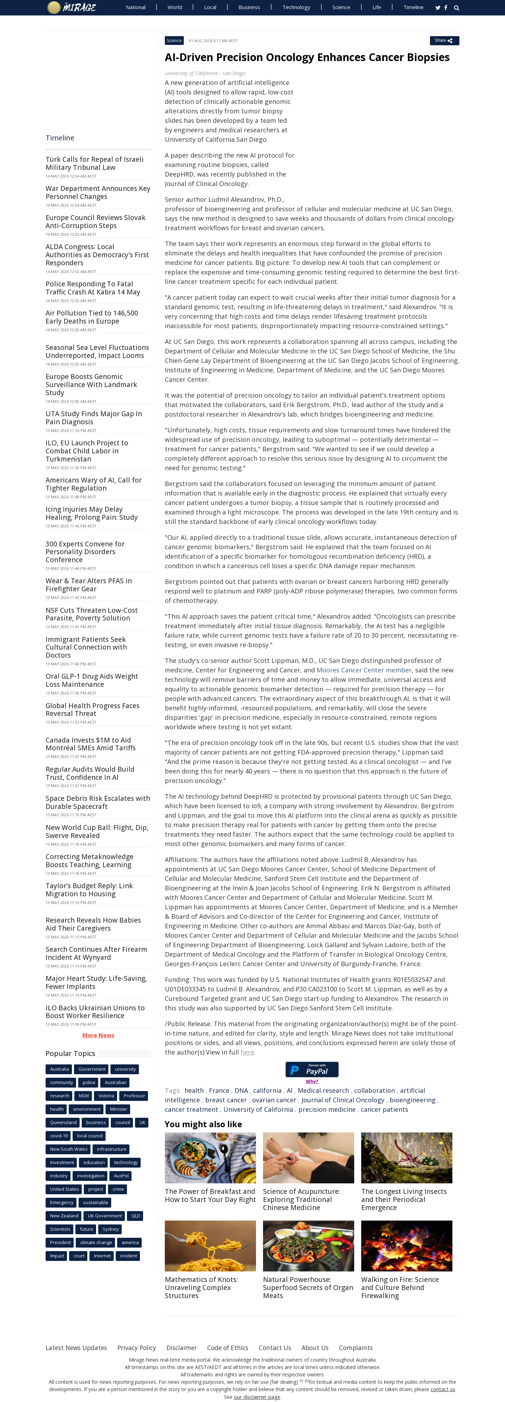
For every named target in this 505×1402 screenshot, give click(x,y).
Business (249, 7)
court (79, 1256)
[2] (307, 1381)
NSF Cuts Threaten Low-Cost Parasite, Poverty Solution (92, 614)
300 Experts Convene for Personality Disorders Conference (85, 552)
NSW (84, 1095)
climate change (96, 1242)
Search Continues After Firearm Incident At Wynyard (96, 953)
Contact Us (285, 1347)
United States (64, 1189)
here (247, 1052)
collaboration (374, 1090)
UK (143, 1122)
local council (90, 1135)
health (194, 1090)
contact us (443, 1389)
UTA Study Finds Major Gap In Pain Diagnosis (94, 417)
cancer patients (384, 1109)
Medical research (323, 1090)
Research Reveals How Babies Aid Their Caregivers (93, 924)
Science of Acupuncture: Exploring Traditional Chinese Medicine (301, 1199)
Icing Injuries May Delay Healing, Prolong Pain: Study (92, 513)
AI (289, 1090)
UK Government (105, 1215)
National (136, 7)
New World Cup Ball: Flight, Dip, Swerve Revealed (97, 831)
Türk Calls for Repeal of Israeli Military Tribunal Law (95, 163)
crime (118, 1189)
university (125, 1069)
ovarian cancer (274, 1100)
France (219, 1090)
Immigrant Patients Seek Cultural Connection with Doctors (86, 647)
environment (87, 1109)
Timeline (413, 7)
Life (376, 7)
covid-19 (59, 1135)
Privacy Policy (141, 1347)
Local (210, 7)
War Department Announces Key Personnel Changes (98, 192)
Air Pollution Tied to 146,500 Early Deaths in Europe (92, 317)
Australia (59, 1069)
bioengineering (413, 1100)
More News (98, 1035)
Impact (57, 1256)
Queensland (63, 1122)
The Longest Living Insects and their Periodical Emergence (404, 1199)
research (59, 1095)
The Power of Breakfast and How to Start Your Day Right (210, 1195)
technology (126, 1162)
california (267, 1090)
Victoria (106, 1095)
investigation (91, 1175)
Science (341, 7)
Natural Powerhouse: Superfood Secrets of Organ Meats (308, 1287)
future (86, 1229)
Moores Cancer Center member (364, 670)
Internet (102, 1256)
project (95, 1189)
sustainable (95, 1202)
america (130, 1242)
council (122, 1122)
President (60, 1242)
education (94, 1162)
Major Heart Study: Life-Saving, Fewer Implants (96, 982)
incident (128, 1256)
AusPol (121, 1175)
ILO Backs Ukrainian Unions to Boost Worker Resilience (95, 1012)
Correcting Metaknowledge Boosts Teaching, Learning (90, 860)
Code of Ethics (236, 1347)
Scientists (60, 1229)
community (61, 1082)
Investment (62, 1162)
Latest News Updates (78, 1347)
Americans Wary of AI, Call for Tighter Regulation (94, 484)
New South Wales (69, 1149)
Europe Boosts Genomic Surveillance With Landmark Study (91, 384)
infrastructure (112, 1149)
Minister (118, 1109)
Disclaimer (188, 1347)
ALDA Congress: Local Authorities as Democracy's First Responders (97, 254)
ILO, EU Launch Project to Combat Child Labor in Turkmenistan (87, 451)
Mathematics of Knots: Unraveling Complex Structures (201, 1287)
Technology (296, 7)
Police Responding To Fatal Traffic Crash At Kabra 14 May (93, 288)
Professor (134, 1095)
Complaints (369, 1347)
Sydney (111, 1229)
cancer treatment (191, 1109)
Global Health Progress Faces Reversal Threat (93, 709)
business (96, 1122)
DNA (241, 1090)
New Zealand (64, 1215)
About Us (327, 1347)
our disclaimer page (257, 1396)
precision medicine (327, 1109)
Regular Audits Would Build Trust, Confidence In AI (90, 773)
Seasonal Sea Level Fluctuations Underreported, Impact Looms (97, 351)
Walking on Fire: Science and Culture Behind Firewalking (400, 1287)
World (175, 7)
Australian (116, 1082)
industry (59, 1175)
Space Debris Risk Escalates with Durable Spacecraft (98, 802)
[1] (301, 1381)
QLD (136, 1215)
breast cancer (226, 1100)
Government (92, 1069)
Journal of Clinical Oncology (343, 1100)
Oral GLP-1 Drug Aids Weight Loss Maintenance (92, 680)
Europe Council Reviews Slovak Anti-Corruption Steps (96, 221)
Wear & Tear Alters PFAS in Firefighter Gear (89, 584)
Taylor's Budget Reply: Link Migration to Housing (89, 889)
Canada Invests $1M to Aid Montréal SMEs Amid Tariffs (91, 744)
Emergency (62, 1202)
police (89, 1082)
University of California (258, 1109)
